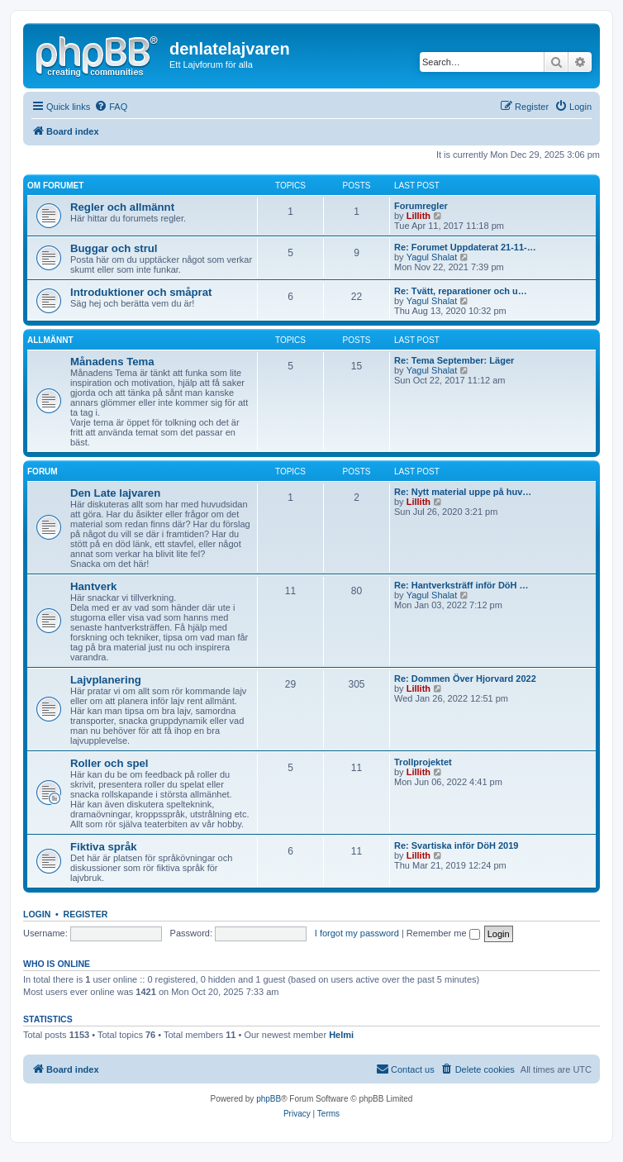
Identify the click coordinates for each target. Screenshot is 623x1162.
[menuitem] (110, 107)
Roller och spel (109, 763)
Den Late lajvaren (115, 493)
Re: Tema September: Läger (454, 360)
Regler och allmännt (122, 207)
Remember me (443, 933)
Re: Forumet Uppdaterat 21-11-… (465, 247)
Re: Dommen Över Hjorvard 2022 (465, 678)
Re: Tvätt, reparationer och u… (460, 291)
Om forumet (55, 185)
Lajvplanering (105, 680)
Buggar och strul (114, 248)
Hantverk (93, 586)
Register (86, 914)
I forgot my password (357, 933)
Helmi (341, 1035)
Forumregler (421, 206)
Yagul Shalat (432, 257)
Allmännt (50, 340)
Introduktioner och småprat (141, 292)
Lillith (418, 216)
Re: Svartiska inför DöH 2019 (456, 845)
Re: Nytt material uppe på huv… (462, 492)
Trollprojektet (423, 762)
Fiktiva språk (103, 847)
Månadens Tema (112, 361)
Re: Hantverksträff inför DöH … (461, 585)
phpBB (268, 1098)
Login (36, 914)
